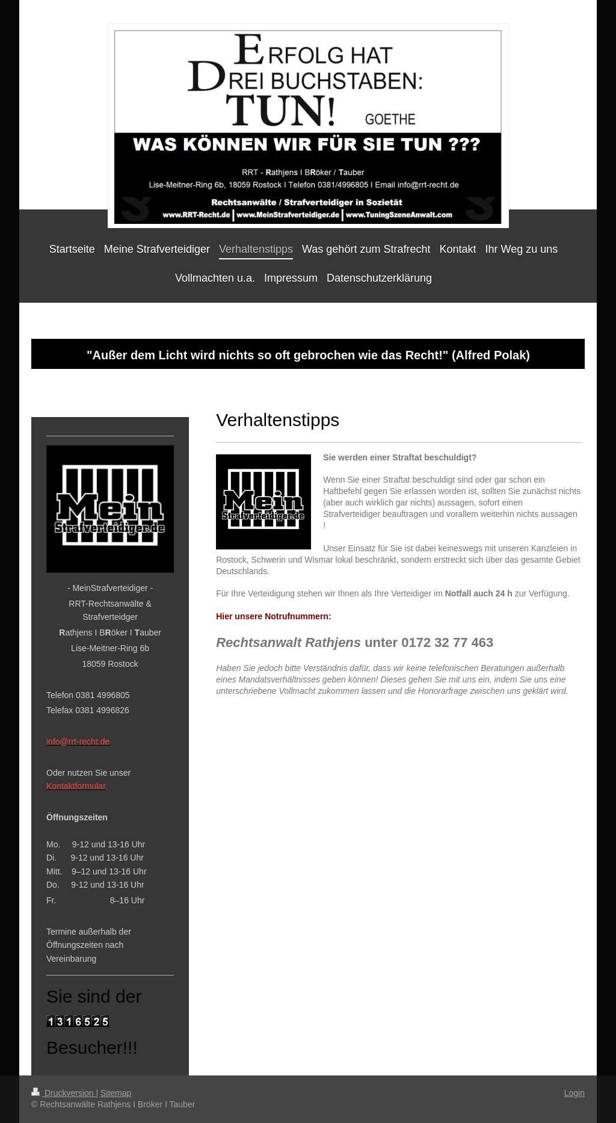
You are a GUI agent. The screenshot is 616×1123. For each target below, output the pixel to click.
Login (574, 1093)
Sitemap (115, 1093)
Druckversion (63, 1093)
